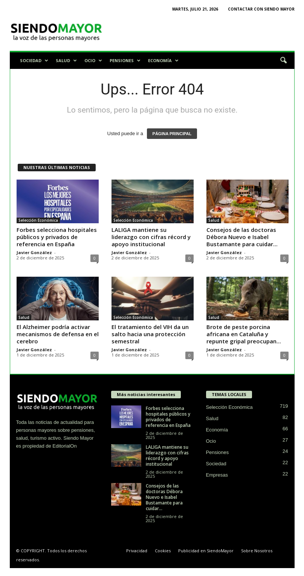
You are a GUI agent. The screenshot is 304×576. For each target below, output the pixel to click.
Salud (66, 60)
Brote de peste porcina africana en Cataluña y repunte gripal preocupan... (243, 334)
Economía (163, 60)
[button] (283, 60)
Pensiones (125, 60)
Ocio (93, 60)
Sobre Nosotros (256, 550)
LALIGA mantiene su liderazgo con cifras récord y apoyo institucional (151, 237)
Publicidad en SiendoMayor (206, 550)
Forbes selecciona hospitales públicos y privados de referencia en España (57, 237)
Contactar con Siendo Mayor (261, 9)
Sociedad (34, 60)
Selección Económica (38, 220)
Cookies (163, 550)
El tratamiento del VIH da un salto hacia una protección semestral (150, 334)
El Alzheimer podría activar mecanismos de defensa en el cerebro (58, 334)
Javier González (34, 252)
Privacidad (136, 550)
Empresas (217, 475)
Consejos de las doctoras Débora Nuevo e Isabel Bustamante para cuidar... (242, 237)
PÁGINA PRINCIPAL (172, 133)
